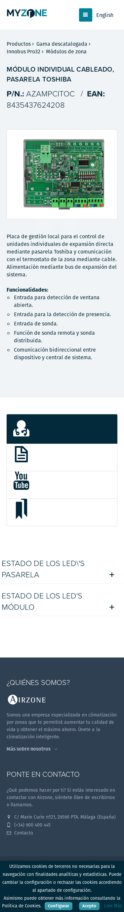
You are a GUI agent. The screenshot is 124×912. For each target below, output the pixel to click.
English (104, 15)
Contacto (20, 832)
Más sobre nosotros (29, 748)
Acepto (89, 906)
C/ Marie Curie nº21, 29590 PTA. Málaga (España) (61, 817)
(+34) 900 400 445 (29, 825)
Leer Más (113, 906)
